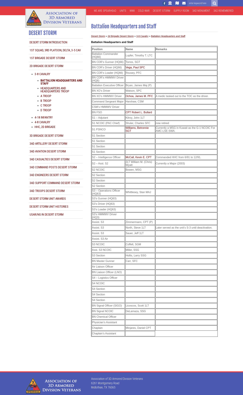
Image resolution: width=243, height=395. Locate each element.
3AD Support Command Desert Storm (55, 183)
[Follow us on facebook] (164, 3)
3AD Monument (201, 10)
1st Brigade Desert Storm (47, 58)
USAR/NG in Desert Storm (46, 214)
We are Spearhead (105, 10)
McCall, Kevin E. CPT (139, 157)
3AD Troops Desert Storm (47, 191)
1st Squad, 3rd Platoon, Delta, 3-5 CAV (55, 50)
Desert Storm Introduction (48, 42)
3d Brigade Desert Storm (46, 135)
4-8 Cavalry (42, 122)
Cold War (144, 10)
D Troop (45, 110)
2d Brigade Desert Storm (46, 66)
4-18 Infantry (44, 117)
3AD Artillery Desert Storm (48, 143)
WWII (132, 10)
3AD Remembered (223, 10)
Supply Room (181, 10)
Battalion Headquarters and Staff (168, 36)
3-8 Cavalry (42, 74)
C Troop (45, 105)
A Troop (45, 96)
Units (123, 10)
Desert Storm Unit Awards (48, 198)
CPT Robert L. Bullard (139, 112)
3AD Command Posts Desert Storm (53, 167)
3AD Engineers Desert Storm (49, 175)
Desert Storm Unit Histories (49, 206)
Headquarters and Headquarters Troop (54, 89)
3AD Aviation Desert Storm (48, 151)
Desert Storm (161, 10)
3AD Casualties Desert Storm (49, 159)
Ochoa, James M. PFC (139, 96)
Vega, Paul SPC (135, 67)
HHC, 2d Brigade (45, 127)
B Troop (45, 100)
